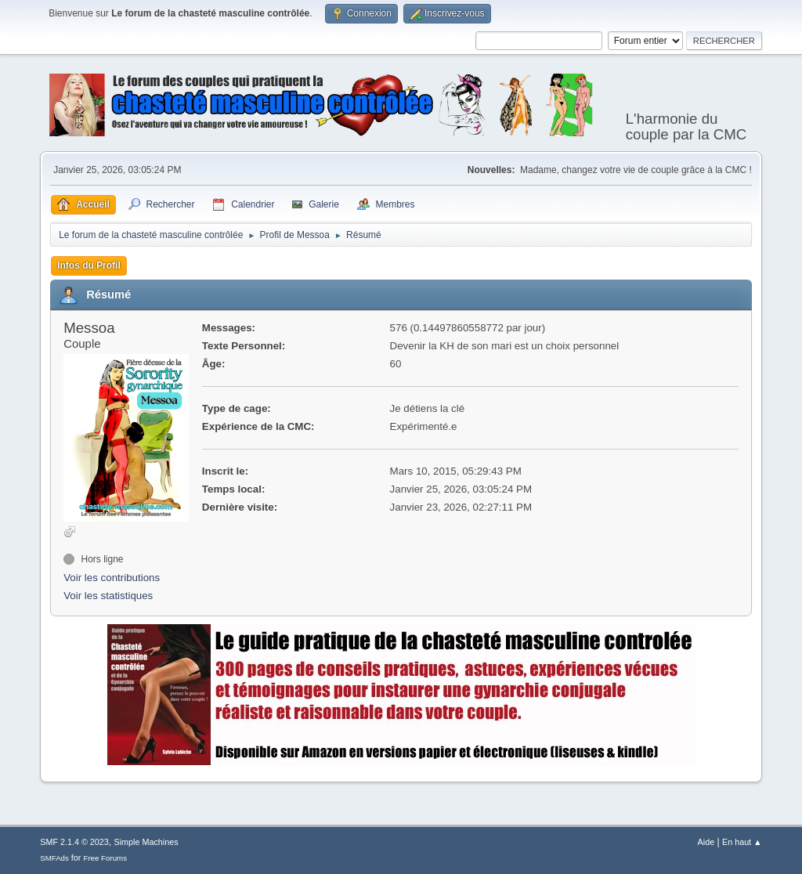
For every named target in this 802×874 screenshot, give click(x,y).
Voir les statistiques (108, 595)
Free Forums (105, 858)
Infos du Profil (89, 265)
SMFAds (54, 858)
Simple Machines (146, 842)
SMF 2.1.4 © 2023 (74, 842)
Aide (706, 842)
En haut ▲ (742, 842)
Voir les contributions (111, 577)
